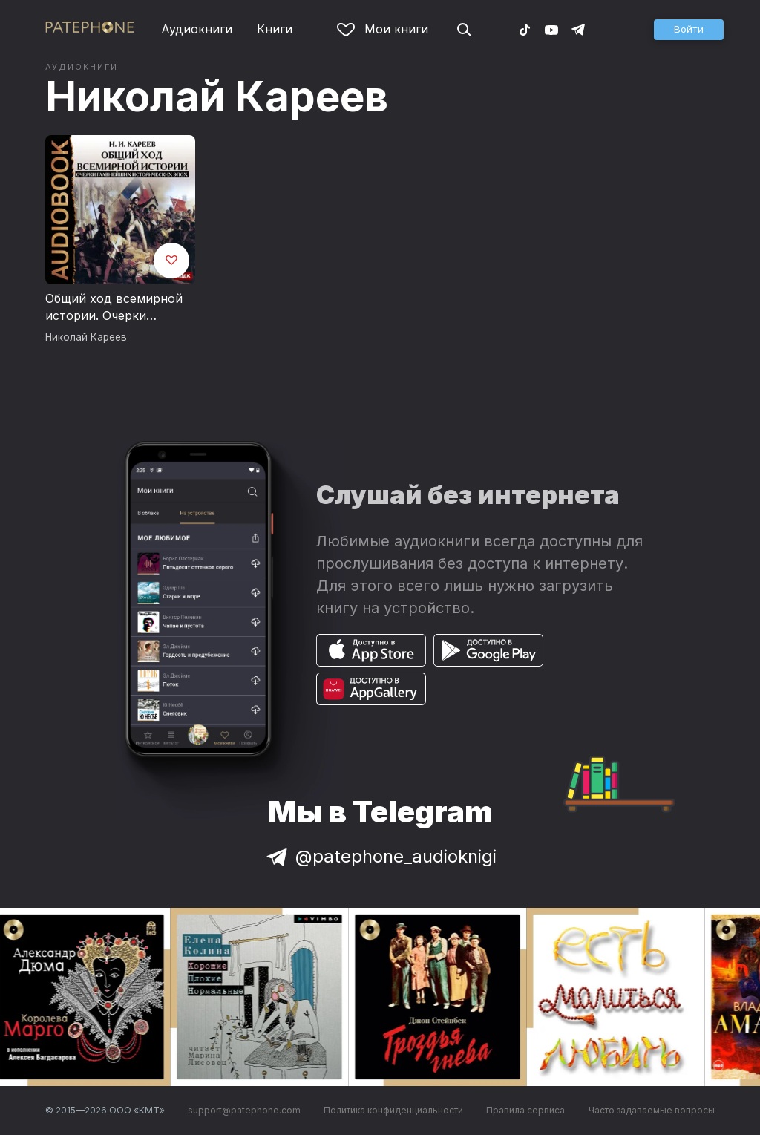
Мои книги (382, 29)
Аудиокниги (196, 29)
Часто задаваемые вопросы (652, 1110)
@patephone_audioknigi (380, 856)
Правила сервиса (525, 1110)
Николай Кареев (216, 96)
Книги (274, 29)
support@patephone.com (244, 1110)
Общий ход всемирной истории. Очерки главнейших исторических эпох (114, 308)
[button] (689, 29)
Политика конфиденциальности (393, 1110)
